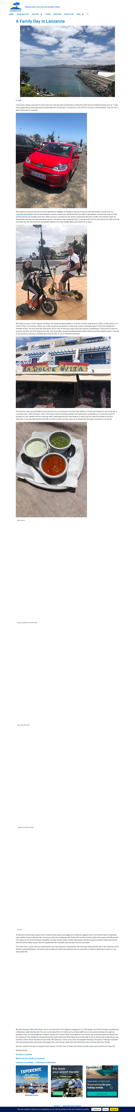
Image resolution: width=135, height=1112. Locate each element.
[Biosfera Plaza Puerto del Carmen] (32, 1097)
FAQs (79, 14)
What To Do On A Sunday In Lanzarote (30, 1058)
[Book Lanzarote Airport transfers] (67, 1097)
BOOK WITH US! (23, 14)
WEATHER (57, 14)
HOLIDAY (35, 14)
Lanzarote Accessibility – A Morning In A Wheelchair (36, 1062)
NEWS (11, 14)
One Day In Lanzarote (24, 1054)
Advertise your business (72, 1106)
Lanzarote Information (24, 214)
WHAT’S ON (68, 14)
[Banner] (102, 1097)
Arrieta (86, 1046)
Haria (32, 1029)
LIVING (47, 14)
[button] (87, 14)
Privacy (57, 1106)
